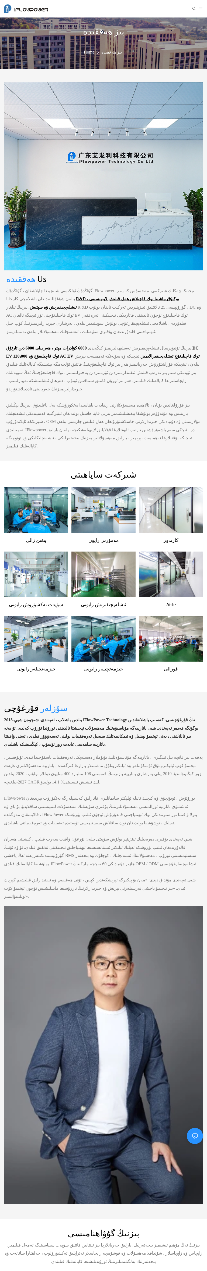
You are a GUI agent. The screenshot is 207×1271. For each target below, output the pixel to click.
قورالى (171, 669)
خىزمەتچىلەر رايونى (36, 669)
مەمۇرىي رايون (103, 540)
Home (89, 52)
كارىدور (171, 540)
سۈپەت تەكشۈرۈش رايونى (36, 605)
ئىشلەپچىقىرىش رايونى (103, 605)
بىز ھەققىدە (111, 52)
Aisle (171, 605)
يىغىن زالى (36, 540)
